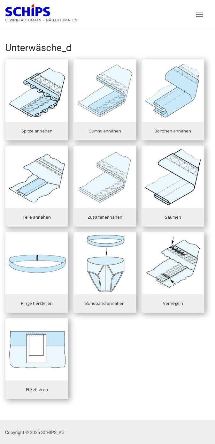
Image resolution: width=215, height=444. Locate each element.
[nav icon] (199, 14)
